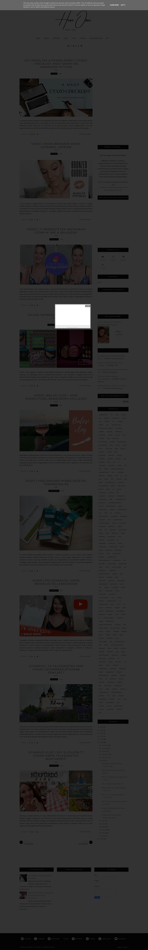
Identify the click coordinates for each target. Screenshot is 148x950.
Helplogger (75, 327)
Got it (123, 5)
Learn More (114, 5)
